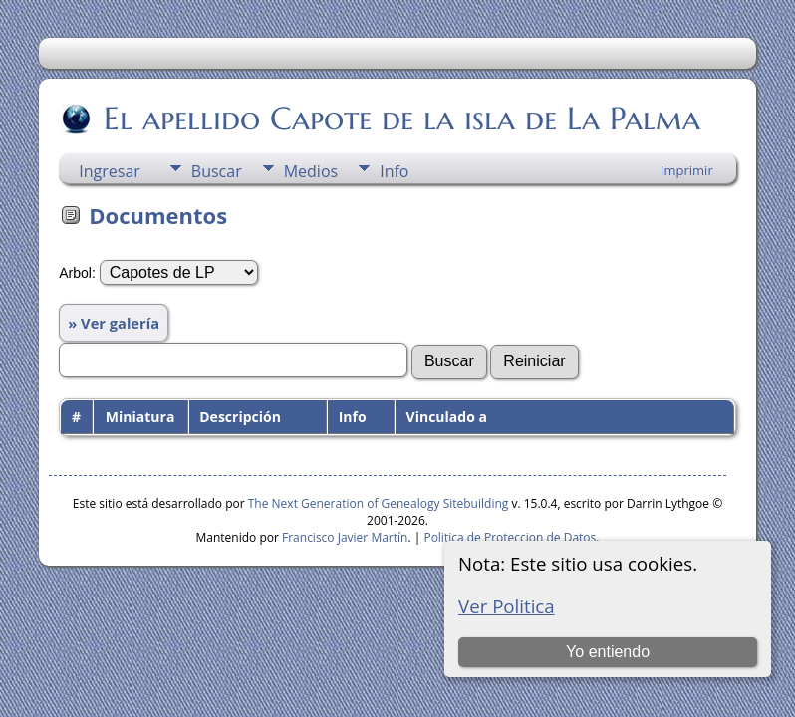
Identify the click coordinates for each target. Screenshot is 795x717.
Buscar (216, 171)
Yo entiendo (608, 651)
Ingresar (109, 171)
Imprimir (687, 170)
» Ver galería (113, 323)
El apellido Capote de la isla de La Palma (400, 118)
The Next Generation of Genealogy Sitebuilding (378, 503)
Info (394, 171)
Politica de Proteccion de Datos (509, 537)
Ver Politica (506, 606)
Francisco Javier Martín (344, 537)
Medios (311, 171)
